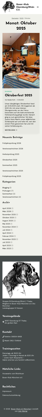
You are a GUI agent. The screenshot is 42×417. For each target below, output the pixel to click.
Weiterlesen (11, 130)
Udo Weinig (22, 411)
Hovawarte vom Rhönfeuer (13, 373)
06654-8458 (16, 336)
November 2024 (9, 227)
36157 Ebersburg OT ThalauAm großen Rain (16, 322)
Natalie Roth (11, 100)
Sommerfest (7, 194)
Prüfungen (6, 191)
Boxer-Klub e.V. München (21, 409)
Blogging (8, 91)
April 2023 (6, 245)
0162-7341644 (15, 341)
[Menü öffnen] (38, 7)
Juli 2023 (6, 242)
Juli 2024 (6, 230)
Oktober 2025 (8, 217)
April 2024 (6, 233)
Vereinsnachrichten (10, 197)
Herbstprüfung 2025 (10, 154)
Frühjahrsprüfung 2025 (11, 176)
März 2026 (6, 211)
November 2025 (9, 214)
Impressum (6, 391)
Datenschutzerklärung (11, 395)
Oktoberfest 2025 (18, 95)
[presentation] (21, 60)
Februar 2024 (7, 236)
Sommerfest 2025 (9, 165)
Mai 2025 (6, 224)
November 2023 (9, 239)
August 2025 (7, 221)
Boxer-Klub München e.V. (12, 377)
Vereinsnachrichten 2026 (12, 149)
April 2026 (6, 208)
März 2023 (6, 248)
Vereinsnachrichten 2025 (12, 171)
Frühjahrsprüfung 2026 (11, 143)
